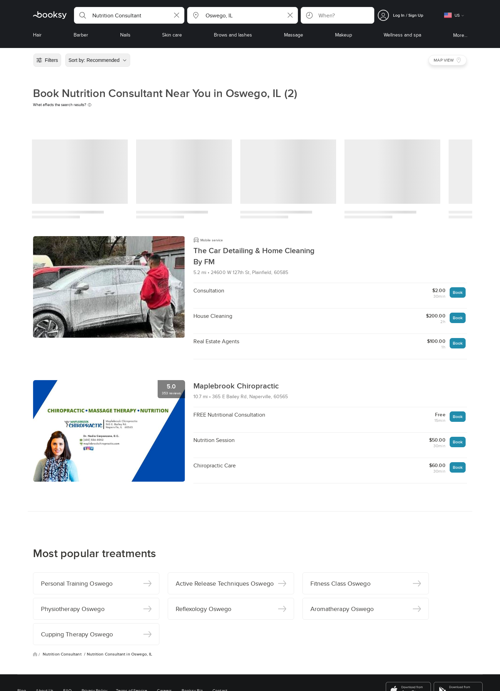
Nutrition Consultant (63, 654)
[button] (129, 15)
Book (457, 292)
